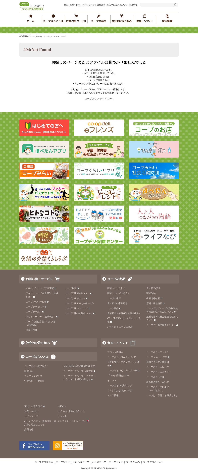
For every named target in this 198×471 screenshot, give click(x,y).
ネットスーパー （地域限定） (42, 316)
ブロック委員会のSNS (118, 375)
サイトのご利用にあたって (70, 411)
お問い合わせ (89, 5)
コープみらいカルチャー (158, 372)
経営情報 (28, 371)
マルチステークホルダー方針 (73, 421)
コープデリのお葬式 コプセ (80, 313)
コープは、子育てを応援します (162, 395)
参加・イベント (117, 343)
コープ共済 (72, 288)
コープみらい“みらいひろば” (121, 357)
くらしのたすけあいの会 (119, 390)
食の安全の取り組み (117, 303)
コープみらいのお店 (37, 302)
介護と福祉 (31, 330)
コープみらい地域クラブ (119, 385)
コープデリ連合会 (44, 462)
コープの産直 (114, 298)
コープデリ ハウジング (78, 308)
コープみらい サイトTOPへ (99, 98)
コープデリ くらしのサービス (80, 303)
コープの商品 (116, 279)
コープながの (133, 462)
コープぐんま (116, 462)
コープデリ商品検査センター (162, 325)
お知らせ (61, 406)
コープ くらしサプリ (158, 357)
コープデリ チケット (76, 298)
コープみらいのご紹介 (35, 366)
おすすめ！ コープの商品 (120, 327)
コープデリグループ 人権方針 (79, 371)
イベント (111, 380)
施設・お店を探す (72, 5)
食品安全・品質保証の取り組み (124, 313)
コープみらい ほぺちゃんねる (123, 370)
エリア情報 (113, 395)
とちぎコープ (99, 462)
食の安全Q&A (153, 288)
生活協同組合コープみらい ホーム (34, 36)
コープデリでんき (36, 307)
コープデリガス (35, 311)
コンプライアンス (33, 376)
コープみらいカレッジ (157, 367)
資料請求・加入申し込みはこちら (112, 5)
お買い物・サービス (39, 279)
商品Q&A (151, 293)
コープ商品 (114, 308)
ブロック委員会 (115, 352)
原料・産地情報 (155, 303)
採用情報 (133, 5)
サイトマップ (31, 416)
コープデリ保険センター (78, 293)
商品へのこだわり (116, 288)
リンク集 (61, 416)
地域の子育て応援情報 (157, 362)
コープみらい (63, 462)
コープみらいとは (37, 356)
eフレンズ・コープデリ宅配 (41, 288)
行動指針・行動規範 (34, 381)
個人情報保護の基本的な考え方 (79, 366)
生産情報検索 (154, 298)
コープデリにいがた (153, 462)
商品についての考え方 (118, 293)
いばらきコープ (81, 462)
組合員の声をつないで (157, 382)
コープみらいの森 (155, 377)
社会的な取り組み (38, 343)
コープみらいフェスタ (157, 352)
